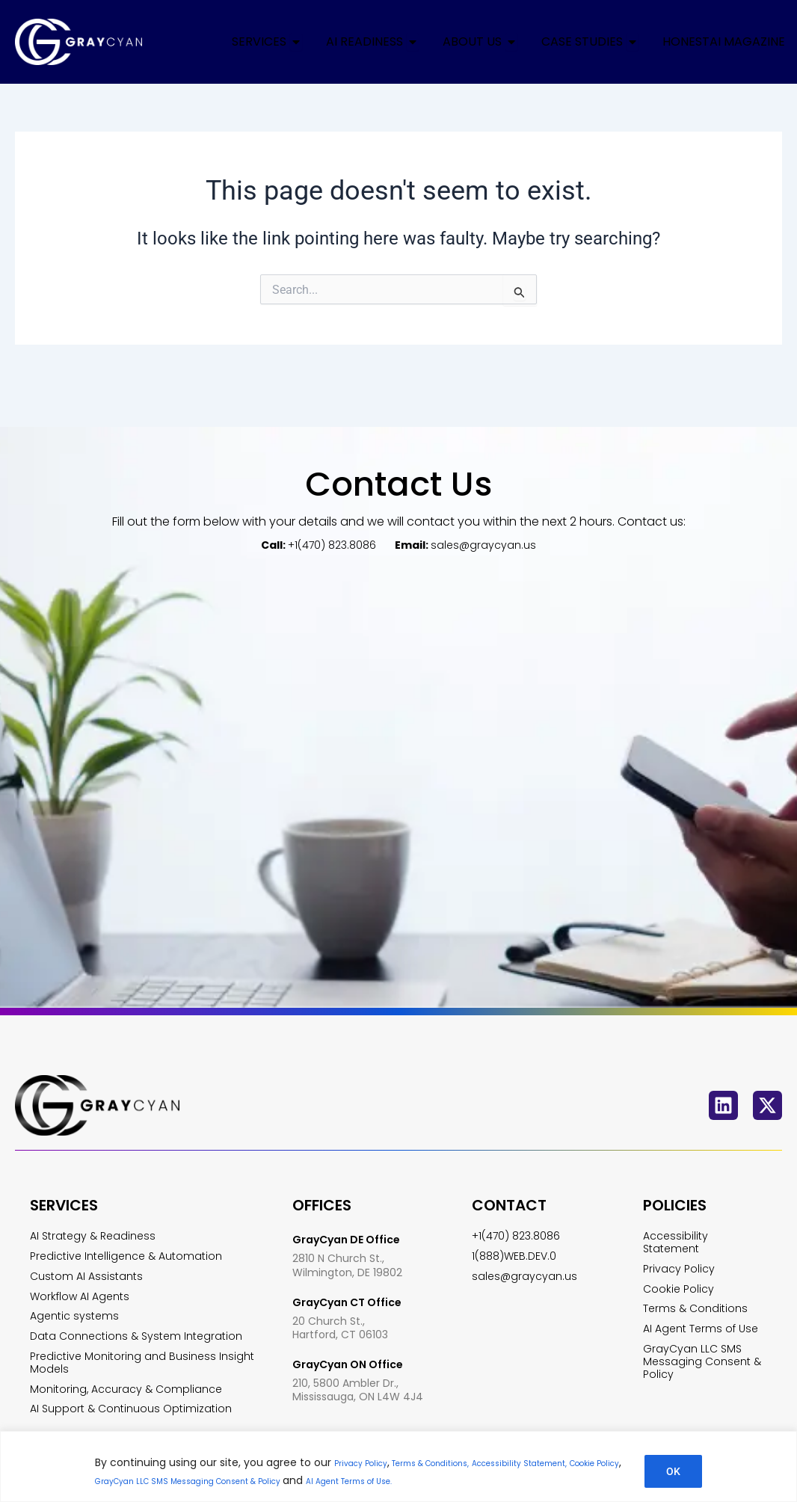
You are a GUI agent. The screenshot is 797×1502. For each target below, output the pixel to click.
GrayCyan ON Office (355, 1329)
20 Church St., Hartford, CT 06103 (340, 1293)
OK (673, 1471)
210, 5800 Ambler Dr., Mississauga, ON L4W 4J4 (357, 1353)
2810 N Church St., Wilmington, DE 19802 (347, 1233)
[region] (398, 1466)
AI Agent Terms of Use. (564, 1480)
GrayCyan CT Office (354, 1269)
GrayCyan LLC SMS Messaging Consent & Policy (356, 1480)
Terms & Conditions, (461, 1462)
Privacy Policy (369, 1462)
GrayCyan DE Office (353, 1207)
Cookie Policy (192, 1480)
